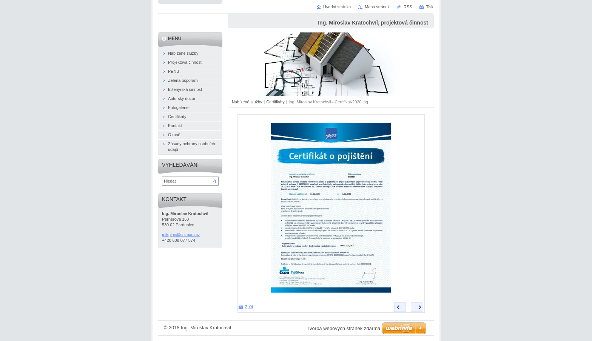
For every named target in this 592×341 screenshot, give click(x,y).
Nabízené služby (247, 102)
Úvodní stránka (337, 7)
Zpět (249, 306)
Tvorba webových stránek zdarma (343, 328)
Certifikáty (275, 102)
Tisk (429, 7)
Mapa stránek (377, 7)
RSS (408, 7)
